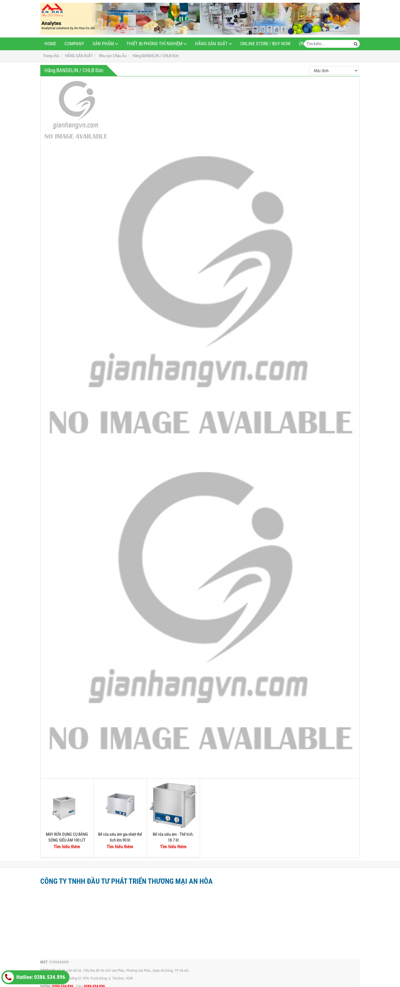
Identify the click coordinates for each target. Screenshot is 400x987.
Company (74, 43)
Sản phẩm (103, 43)
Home (50, 43)
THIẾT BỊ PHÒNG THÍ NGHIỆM (154, 43)
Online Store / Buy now (265, 43)
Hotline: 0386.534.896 (34, 977)
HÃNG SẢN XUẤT (211, 43)
